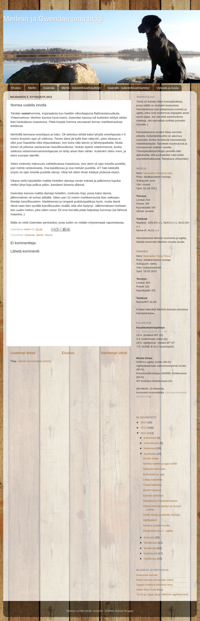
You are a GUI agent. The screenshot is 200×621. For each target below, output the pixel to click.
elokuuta (149, 537)
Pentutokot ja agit (153, 474)
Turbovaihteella (152, 484)
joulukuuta (150, 437)
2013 (144, 427)
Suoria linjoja (151, 458)
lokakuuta (150, 448)
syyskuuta (150, 453)
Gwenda (48, 88)
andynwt (98, 610)
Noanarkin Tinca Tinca (156, 256)
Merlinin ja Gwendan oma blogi (53, 19)
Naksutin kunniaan (154, 468)
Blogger (128, 610)
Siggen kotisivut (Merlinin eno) (154, 584)
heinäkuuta (151, 542)
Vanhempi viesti (114, 353)
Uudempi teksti (22, 353)
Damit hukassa (152, 490)
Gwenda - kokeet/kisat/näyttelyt (128, 88)
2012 (144, 433)
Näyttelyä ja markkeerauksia (160, 500)
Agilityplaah (150, 520)
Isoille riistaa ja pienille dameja (161, 514)
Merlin (32, 88)
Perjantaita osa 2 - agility (158, 530)
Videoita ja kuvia (167, 88)
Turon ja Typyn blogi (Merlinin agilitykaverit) (162, 594)
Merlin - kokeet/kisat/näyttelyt (80, 88)
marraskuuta (152, 443)
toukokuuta (151, 553)
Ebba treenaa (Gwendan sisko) (155, 579)
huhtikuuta (150, 558)
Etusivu (16, 88)
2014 (144, 422)
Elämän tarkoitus (153, 495)
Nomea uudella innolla (156, 525)
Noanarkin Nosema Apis (158, 173)
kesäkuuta (150, 548)
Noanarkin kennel (146, 575)
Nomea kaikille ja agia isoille (160, 463)
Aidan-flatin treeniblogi (149, 589)
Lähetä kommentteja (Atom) (34, 361)
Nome (48, 235)
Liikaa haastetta (152, 479)
